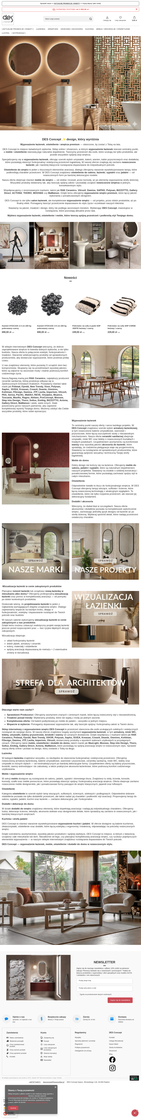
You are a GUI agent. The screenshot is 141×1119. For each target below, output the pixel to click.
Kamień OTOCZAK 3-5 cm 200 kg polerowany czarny (51, 327)
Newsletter (104, 962)
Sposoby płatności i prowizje (85, 1041)
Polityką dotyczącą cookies (17, 1096)
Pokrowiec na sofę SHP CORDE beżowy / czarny (122, 327)
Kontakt (12, 1057)
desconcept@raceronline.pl (53, 1082)
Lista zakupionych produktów (50, 1049)
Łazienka (40, 29)
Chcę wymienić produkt (18, 1053)
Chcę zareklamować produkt (17, 1045)
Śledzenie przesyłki (16, 1041)
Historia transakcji (50, 1053)
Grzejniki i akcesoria (72, 29)
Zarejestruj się (49, 1038)
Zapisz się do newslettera (120, 1000)
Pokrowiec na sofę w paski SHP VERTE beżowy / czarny (86, 327)
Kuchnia (89, 29)
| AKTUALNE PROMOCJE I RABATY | (18, 29)
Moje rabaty (48, 1057)
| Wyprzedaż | (18, 33)
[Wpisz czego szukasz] (68, 19)
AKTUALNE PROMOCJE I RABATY (67, 3)
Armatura (53, 29)
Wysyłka (78, 1037)
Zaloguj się (107, 20)
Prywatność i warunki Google (36, 1102)
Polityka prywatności (82, 1047)
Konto (43, 1033)
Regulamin (79, 1044)
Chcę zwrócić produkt (17, 1050)
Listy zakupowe (120, 20)
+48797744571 (35, 1082)
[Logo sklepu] (8, 19)
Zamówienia (12, 1033)
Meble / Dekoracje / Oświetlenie (113, 29)
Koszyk (46, 1041)
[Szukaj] (90, 19)
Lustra (5, 33)
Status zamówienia (16, 1038)
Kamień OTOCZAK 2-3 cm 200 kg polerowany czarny (16, 327)
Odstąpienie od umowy (83, 1051)
